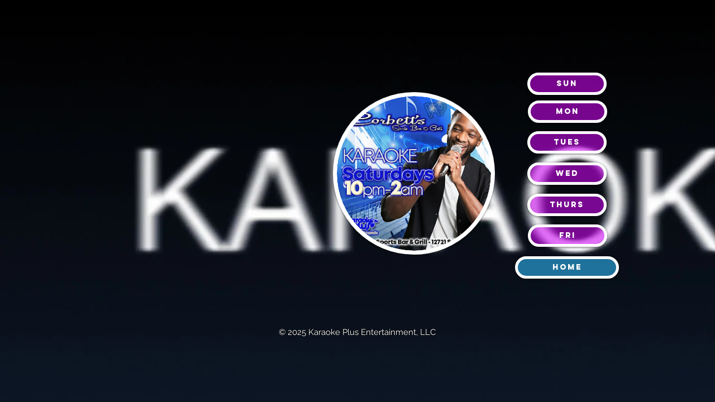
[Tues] (567, 142)
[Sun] (567, 84)
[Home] (567, 267)
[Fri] (567, 235)
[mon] (567, 111)
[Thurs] (567, 205)
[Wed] (567, 173)
